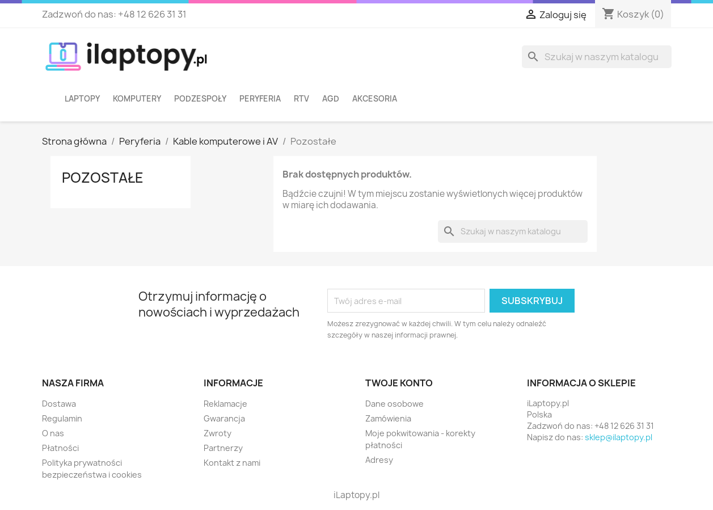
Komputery (137, 99)
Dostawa (59, 403)
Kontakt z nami (232, 462)
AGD (330, 99)
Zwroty (217, 433)
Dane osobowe (394, 403)
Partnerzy (223, 447)
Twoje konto (399, 383)
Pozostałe (103, 177)
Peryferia (260, 99)
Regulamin (62, 418)
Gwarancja (224, 418)
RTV (301, 99)
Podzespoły (200, 99)
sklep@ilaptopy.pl (618, 437)
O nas (53, 433)
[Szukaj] (597, 56)
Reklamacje (225, 403)
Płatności (60, 447)
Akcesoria (374, 99)
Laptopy (82, 99)
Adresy (379, 459)
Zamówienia (388, 418)
